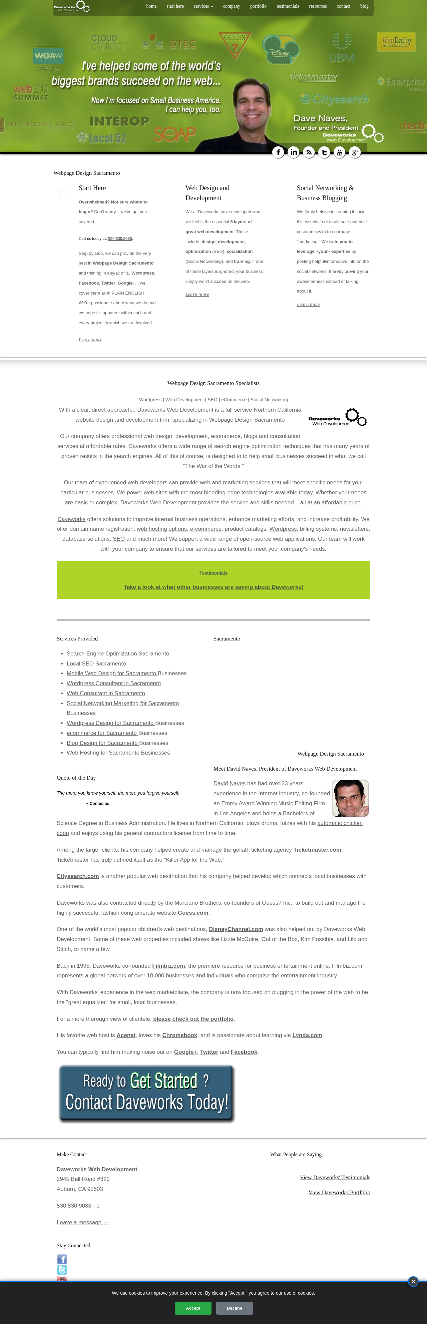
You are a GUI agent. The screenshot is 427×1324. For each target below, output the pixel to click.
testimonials (288, 6)
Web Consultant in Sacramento (106, 693)
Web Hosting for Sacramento (104, 753)
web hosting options (162, 529)
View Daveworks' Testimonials (335, 1177)
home (151, 6)
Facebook (244, 1052)
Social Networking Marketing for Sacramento (123, 703)
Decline (234, 1308)
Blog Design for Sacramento (103, 743)
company (231, 6)
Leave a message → (83, 1222)
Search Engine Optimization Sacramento (118, 653)
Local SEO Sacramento (96, 663)
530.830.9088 (120, 238)
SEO (119, 539)
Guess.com (193, 913)
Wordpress (283, 529)
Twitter (209, 1052)
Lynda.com (307, 1035)
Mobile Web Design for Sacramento (112, 673)
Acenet (126, 1035)
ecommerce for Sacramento (102, 733)
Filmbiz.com (168, 966)
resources (318, 6)
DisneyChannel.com (236, 929)
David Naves (230, 783)
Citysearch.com (78, 876)
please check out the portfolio (193, 1019)
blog (364, 6)
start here (175, 6)
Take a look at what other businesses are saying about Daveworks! (213, 587)
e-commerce (206, 529)
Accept (193, 1308)
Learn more (90, 339)
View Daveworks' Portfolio (339, 1192)
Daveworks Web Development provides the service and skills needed (207, 502)
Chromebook (179, 1035)
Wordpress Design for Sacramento (111, 723)
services (203, 6)
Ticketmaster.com (317, 850)
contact (343, 6)
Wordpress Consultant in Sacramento (114, 683)
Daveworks (71, 519)
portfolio (258, 6)
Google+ (185, 1052)
